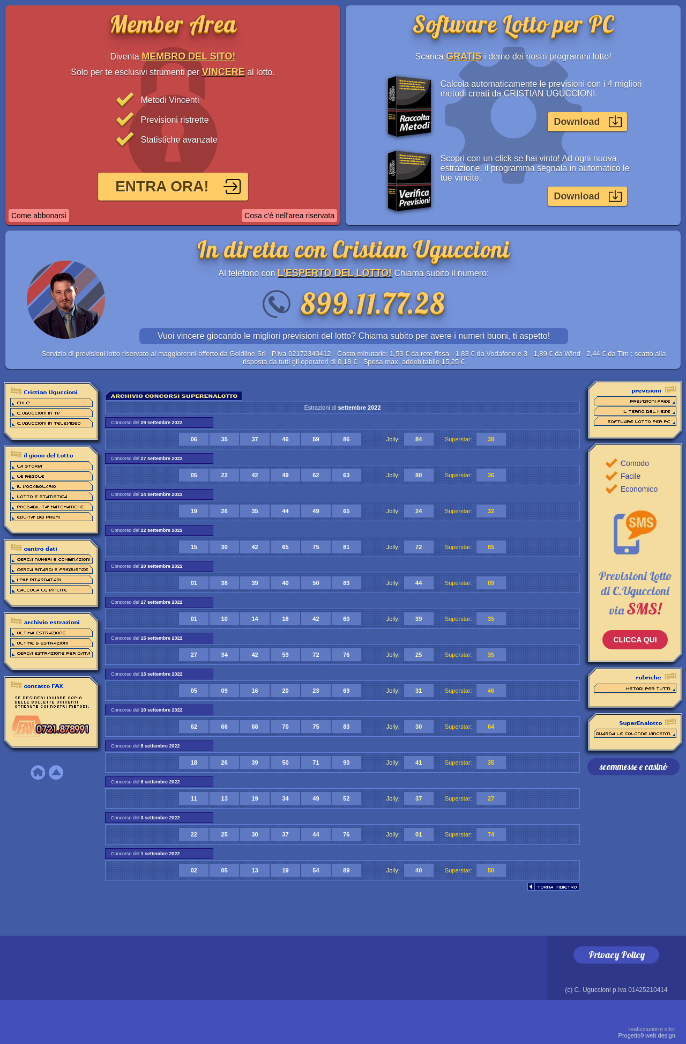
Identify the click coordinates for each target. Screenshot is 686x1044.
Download (577, 121)
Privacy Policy (616, 955)
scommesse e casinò (633, 766)
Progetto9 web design (646, 1032)
